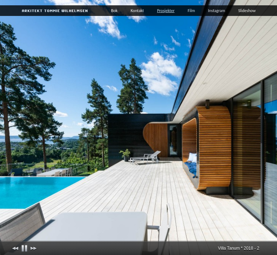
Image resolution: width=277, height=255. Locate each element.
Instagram (216, 10)
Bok (114, 10)
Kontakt (137, 10)
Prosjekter (166, 10)
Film (191, 10)
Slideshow (246, 10)
